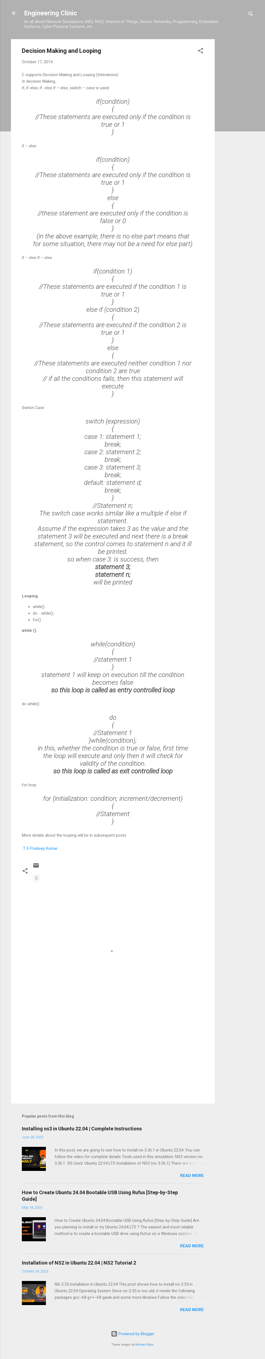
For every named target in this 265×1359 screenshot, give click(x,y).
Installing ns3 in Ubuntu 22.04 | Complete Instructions (82, 1128)
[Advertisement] (236, 121)
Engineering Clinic (50, 13)
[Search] (251, 15)
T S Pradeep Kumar (40, 848)
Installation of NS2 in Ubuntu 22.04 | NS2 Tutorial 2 (79, 1263)
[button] (200, 51)
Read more (192, 1175)
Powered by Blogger (132, 1333)
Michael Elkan (144, 1344)
